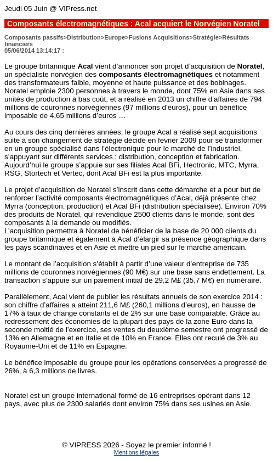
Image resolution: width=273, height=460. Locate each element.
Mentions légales (137, 452)
